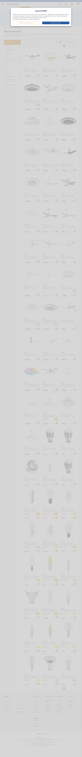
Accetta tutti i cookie (56, 23)
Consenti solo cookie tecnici (26, 23)
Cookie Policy (36, 19)
